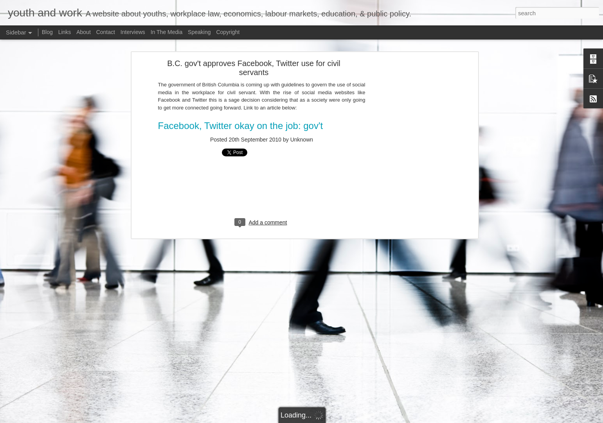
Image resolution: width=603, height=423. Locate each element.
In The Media (166, 32)
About (83, 32)
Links (64, 32)
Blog (47, 32)
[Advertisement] (408, 186)
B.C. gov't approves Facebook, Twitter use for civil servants (253, 68)
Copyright (227, 32)
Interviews (133, 32)
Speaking (199, 32)
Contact (105, 32)
